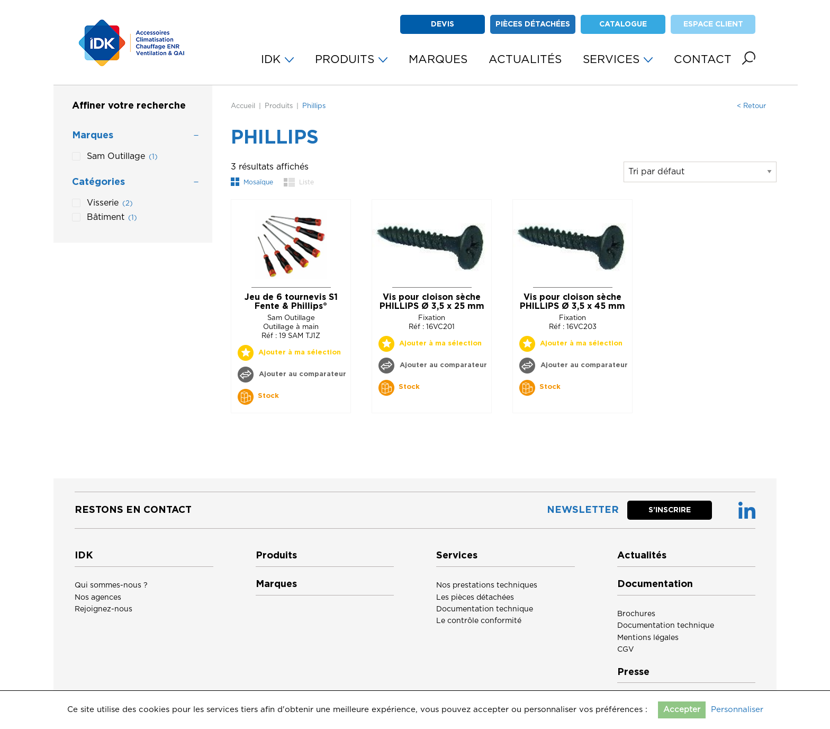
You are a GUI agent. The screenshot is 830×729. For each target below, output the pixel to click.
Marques (276, 584)
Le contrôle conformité (478, 621)
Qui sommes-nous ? (111, 585)
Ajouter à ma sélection (299, 352)
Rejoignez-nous (103, 609)
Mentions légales (648, 638)
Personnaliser (737, 710)
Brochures (636, 614)
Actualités (641, 556)
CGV (625, 649)
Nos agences (98, 597)
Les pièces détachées (475, 597)
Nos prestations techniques (486, 585)
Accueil (243, 106)
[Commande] (700, 172)
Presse (633, 672)
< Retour (751, 106)
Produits (279, 106)
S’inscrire (669, 510)
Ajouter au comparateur (301, 374)
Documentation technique (484, 609)
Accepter (681, 710)
